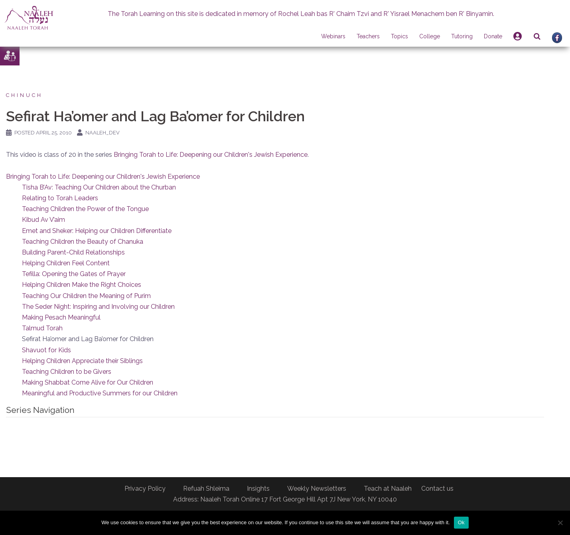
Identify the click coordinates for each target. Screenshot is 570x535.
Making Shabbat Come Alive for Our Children (87, 382)
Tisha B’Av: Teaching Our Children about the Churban (99, 187)
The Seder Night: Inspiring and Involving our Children (98, 306)
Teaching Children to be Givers (66, 371)
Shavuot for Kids (46, 350)
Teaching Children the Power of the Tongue (85, 209)
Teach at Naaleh (388, 488)
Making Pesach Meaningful (61, 317)
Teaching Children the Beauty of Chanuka (82, 241)
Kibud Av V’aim (43, 219)
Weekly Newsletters (316, 488)
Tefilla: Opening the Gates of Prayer (74, 274)
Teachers (368, 36)
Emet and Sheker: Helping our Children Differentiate (97, 231)
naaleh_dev (102, 133)
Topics (399, 36)
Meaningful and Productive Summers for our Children (100, 393)
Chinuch (24, 95)
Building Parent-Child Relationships (73, 252)
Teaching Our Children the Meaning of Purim (86, 296)
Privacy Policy (145, 488)
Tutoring (462, 36)
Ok (461, 522)
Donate (493, 36)
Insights (258, 488)
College (429, 36)
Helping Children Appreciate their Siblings (82, 361)
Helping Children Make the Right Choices (81, 284)
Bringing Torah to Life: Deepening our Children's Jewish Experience (211, 154)
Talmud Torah (42, 328)
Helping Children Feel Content (66, 263)
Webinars (333, 36)
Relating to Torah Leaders (60, 198)
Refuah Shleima (206, 488)
